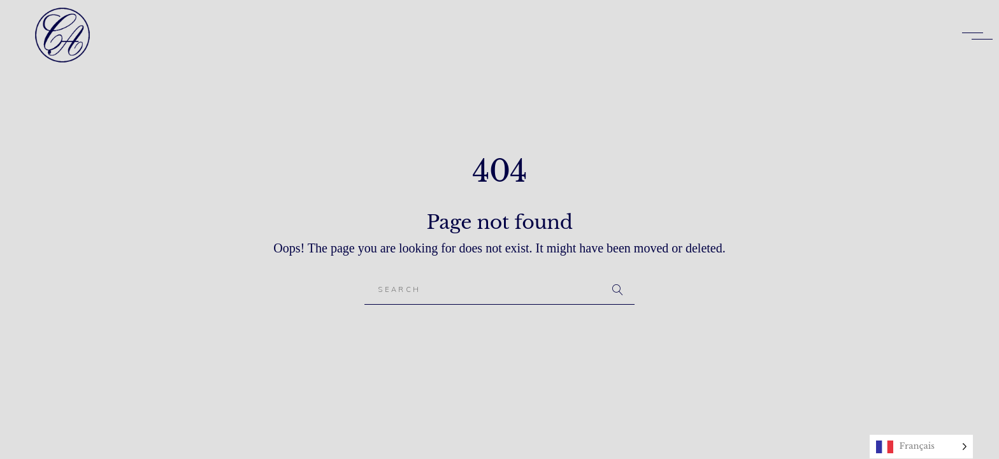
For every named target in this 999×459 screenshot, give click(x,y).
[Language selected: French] (921, 446)
